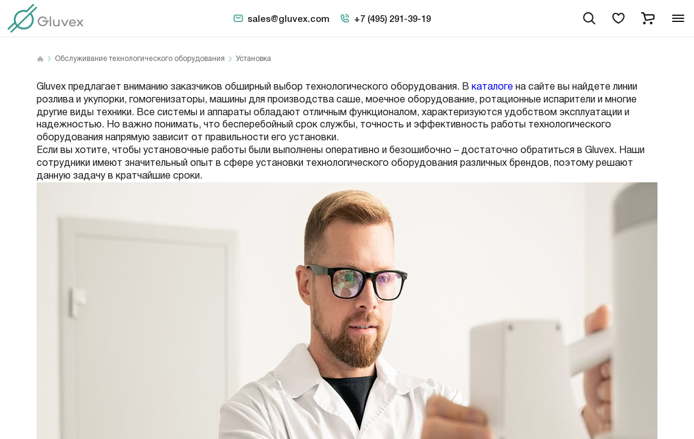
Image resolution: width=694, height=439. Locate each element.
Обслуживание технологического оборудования (140, 59)
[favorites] (618, 18)
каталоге (492, 87)
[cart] (647, 18)
